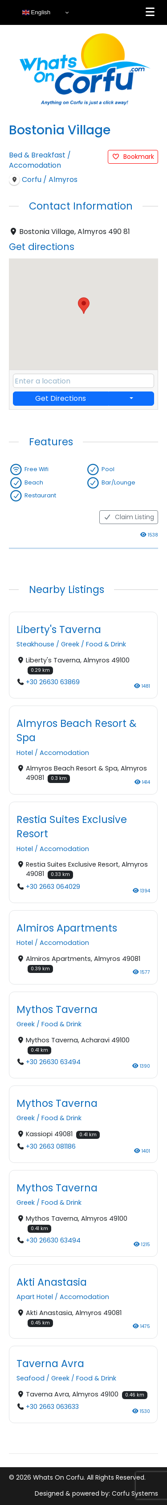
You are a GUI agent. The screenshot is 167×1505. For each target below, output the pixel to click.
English (36, 12)
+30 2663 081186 (51, 1146)
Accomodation (35, 165)
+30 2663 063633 (52, 1406)
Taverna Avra (50, 1363)
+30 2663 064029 (53, 886)
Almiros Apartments (66, 927)
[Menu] (150, 12)
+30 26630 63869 (53, 682)
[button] (84, 305)
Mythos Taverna (57, 1009)
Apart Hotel (34, 1296)
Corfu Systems (135, 1493)
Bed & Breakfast (37, 155)
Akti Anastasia (51, 1282)
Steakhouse (35, 644)
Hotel (24, 752)
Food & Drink (106, 644)
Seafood (30, 1378)
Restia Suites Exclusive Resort (71, 826)
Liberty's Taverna (58, 629)
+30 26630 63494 (53, 1061)
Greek (70, 644)
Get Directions (60, 398)
